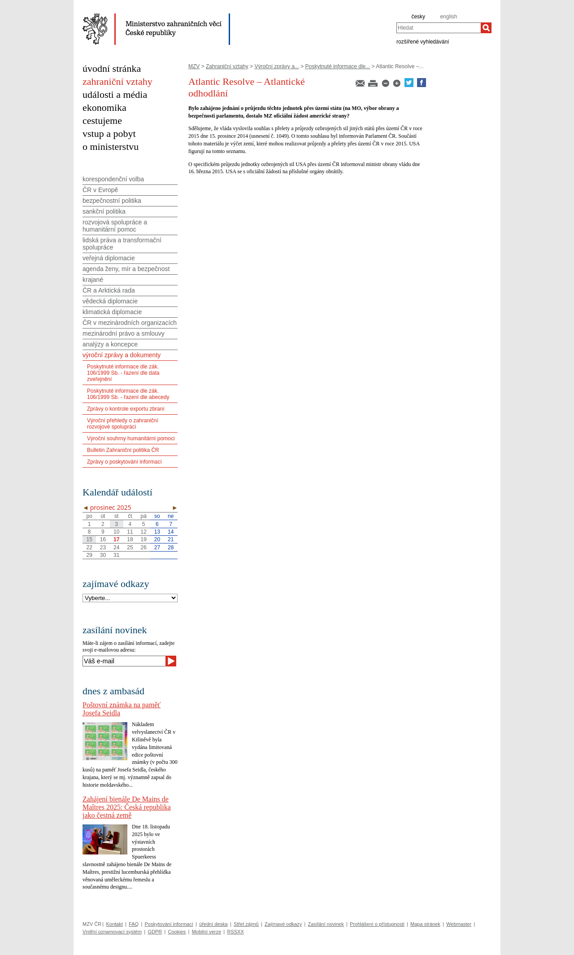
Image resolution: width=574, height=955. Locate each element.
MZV (194, 66)
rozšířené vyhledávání (422, 41)
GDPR (155, 931)
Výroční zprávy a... (276, 66)
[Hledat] (486, 27)
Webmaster (458, 924)
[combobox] (438, 27)
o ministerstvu (111, 146)
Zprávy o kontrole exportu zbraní (126, 409)
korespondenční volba (113, 179)
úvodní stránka (112, 68)
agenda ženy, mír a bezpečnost (126, 268)
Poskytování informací (169, 924)
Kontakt (114, 924)
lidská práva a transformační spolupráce (122, 244)
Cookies (177, 931)
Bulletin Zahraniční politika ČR (123, 450)
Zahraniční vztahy (227, 66)
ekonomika (104, 107)
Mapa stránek (425, 924)
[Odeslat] (170, 661)
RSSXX (235, 931)
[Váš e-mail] (124, 661)
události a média (115, 94)
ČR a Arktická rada (109, 290)
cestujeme (102, 120)
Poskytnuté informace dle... (337, 66)
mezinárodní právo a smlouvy (124, 333)
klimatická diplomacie (112, 311)
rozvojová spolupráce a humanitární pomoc (115, 226)
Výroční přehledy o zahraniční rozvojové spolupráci (122, 423)
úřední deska (213, 924)
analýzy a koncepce (110, 344)
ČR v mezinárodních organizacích (130, 322)
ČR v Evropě (100, 189)
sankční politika (104, 211)
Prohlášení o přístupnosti (377, 924)
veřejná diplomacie (109, 258)
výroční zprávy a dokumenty (122, 355)
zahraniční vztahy (117, 81)
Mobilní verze (206, 931)
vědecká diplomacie (110, 301)
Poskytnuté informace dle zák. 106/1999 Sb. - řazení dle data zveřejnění (123, 373)
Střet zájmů (246, 924)
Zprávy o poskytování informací (124, 462)
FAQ (134, 924)
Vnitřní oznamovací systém (112, 931)
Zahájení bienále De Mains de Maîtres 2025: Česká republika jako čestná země (127, 807)
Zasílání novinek (326, 924)
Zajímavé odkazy (283, 924)
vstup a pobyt (109, 133)
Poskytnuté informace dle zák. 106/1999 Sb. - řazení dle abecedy (128, 394)
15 (89, 539)
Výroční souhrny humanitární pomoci (130, 438)
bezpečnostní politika (112, 200)
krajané (93, 279)
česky (418, 16)
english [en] (448, 16)
